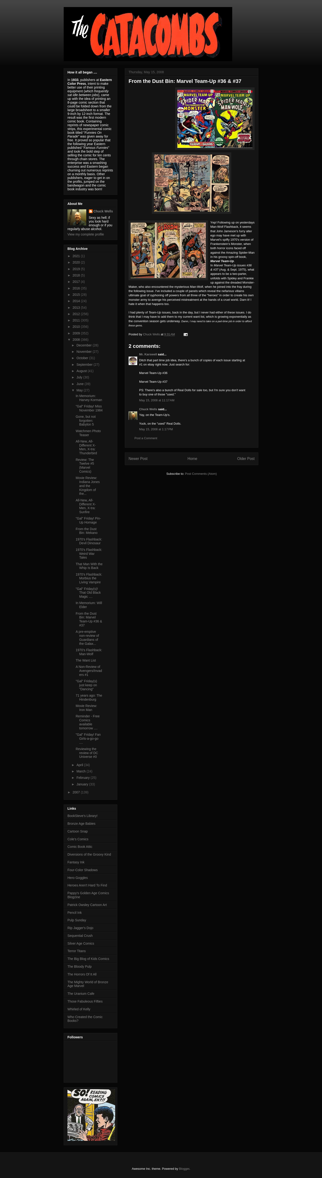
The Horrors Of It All (82, 974)
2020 (77, 262)
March (81, 771)
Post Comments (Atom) (201, 473)
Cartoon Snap (77, 831)
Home (192, 459)
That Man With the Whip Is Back (89, 566)
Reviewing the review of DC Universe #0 (87, 753)
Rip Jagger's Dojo (80, 928)
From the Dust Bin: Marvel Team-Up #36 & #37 (89, 619)
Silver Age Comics (80, 943)
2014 (77, 301)
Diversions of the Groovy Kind (89, 854)
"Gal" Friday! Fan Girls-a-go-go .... (88, 738)
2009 (77, 333)
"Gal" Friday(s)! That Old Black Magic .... (88, 593)
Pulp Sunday (76, 920)
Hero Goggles (77, 878)
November (84, 351)
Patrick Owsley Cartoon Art (87, 905)
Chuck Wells (148, 409)
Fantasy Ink (75, 862)
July (79, 377)
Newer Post (138, 459)
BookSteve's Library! (82, 816)
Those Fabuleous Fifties (84, 1001)
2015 (77, 295)
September (84, 364)
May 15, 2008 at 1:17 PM (156, 429)
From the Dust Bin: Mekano (87, 531)
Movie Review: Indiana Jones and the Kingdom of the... (88, 486)
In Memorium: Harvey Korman (89, 398)
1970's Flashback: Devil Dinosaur (89, 541)
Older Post (246, 459)
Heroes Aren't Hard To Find (87, 885)
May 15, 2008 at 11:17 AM (156, 400)
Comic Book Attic (79, 847)
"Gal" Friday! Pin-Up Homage (88, 520)
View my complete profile (85, 234)
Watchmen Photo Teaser (88, 433)
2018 (77, 275)
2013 (77, 307)
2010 (77, 327)
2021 (77, 256)
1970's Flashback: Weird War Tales (89, 554)
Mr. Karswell (148, 354)
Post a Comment (145, 438)
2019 (77, 269)
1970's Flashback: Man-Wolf (89, 652)
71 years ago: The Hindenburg (89, 697)
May (79, 390)
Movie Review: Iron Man (86, 708)
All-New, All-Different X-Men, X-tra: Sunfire (86, 506)
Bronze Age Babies (81, 823)
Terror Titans (76, 951)
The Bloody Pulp (79, 966)
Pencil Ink (74, 912)
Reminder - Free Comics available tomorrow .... (88, 722)
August (81, 371)
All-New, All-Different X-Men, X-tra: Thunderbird (86, 447)
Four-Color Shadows (82, 870)
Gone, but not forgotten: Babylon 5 (86, 421)
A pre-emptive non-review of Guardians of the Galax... (87, 637)
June (80, 384)
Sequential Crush (80, 936)
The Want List (86, 660)
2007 (77, 792)
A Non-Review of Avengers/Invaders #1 (89, 671)
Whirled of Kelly (78, 1009)
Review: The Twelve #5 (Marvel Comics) (85, 465)
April (80, 765)
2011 (77, 320)
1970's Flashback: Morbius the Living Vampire (89, 578)
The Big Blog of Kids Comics (88, 959)
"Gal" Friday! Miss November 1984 (89, 408)
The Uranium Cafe (80, 993)
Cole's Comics (77, 839)
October (82, 358)
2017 (77, 282)
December (84, 345)
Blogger (184, 1168)
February (83, 778)
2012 (77, 314)
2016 (77, 288)
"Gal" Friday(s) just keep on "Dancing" (86, 685)
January (82, 784)
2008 (77, 339)
